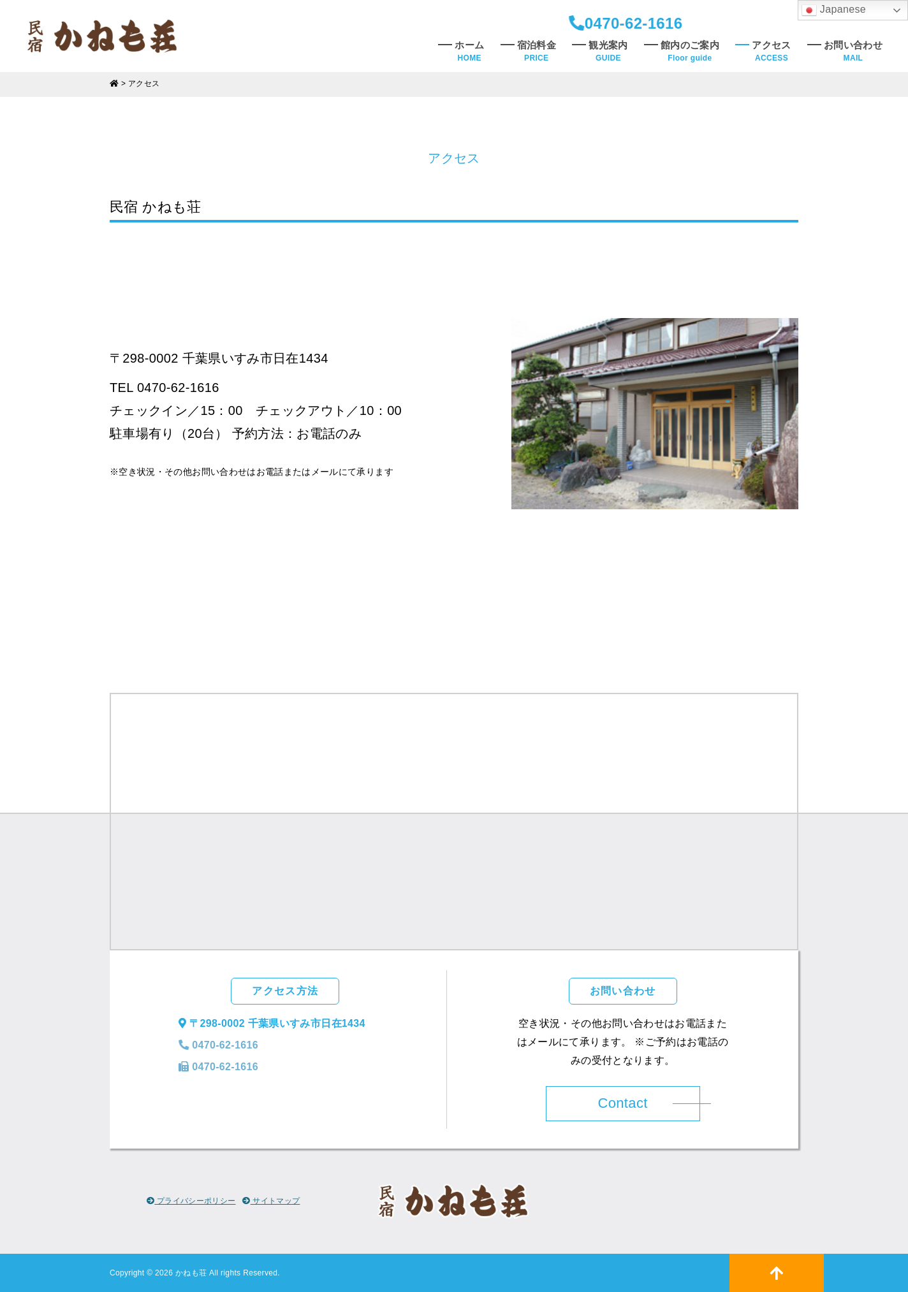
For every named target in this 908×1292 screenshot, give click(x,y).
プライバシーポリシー (191, 1200)
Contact (622, 1103)
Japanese (834, 10)
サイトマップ (271, 1200)
